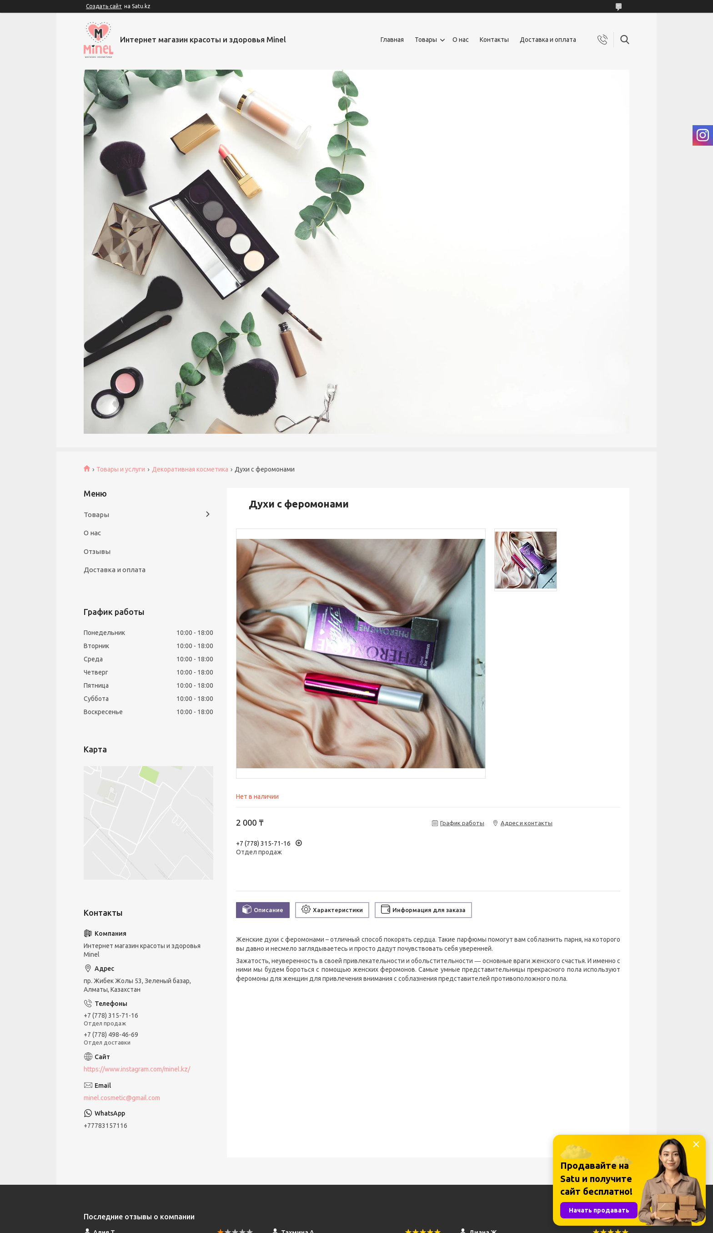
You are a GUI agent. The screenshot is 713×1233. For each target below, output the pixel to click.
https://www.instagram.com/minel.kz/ (137, 1069)
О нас (460, 39)
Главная (392, 39)
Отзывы (97, 551)
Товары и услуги (120, 469)
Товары (426, 39)
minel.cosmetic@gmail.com (122, 1097)
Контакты (494, 39)
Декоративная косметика (190, 469)
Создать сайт (104, 6)
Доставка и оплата (548, 39)
